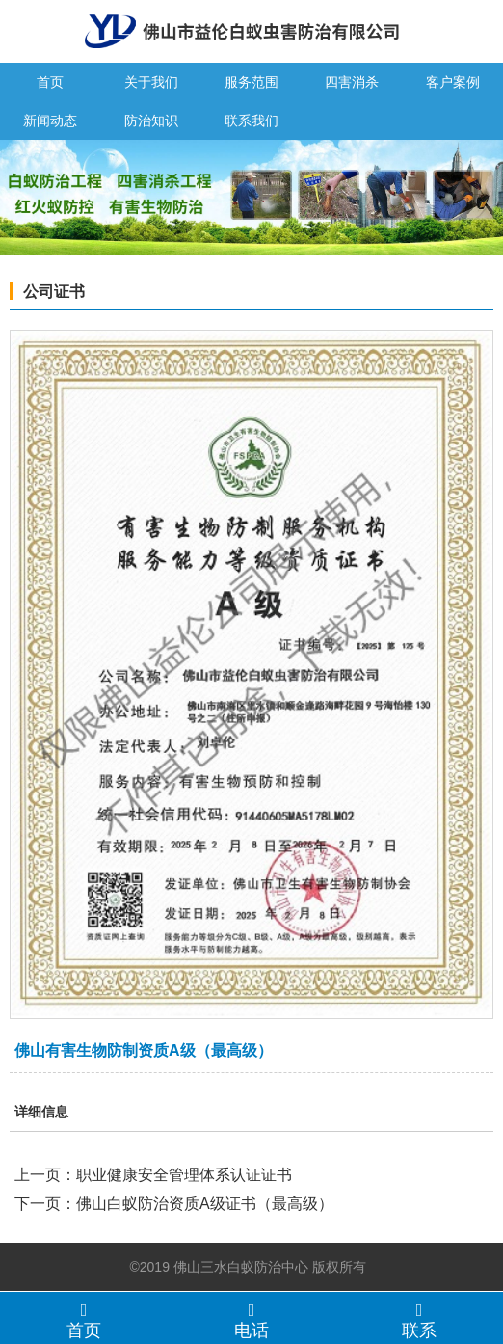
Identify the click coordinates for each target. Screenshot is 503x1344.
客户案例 (453, 82)
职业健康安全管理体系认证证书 (184, 1175)
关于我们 (151, 82)
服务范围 (251, 82)
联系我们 (251, 120)
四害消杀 (352, 82)
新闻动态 (50, 120)
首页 (50, 82)
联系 (419, 1320)
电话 (251, 1320)
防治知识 (151, 120)
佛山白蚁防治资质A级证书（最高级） (204, 1204)
